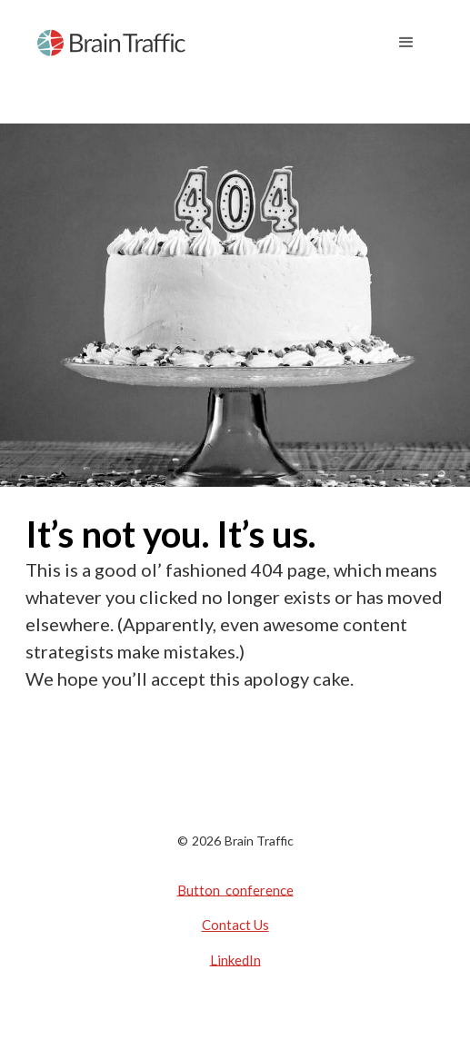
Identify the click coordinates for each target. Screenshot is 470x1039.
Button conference (235, 889)
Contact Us (235, 924)
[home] (111, 42)
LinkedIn (235, 959)
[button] (406, 42)
